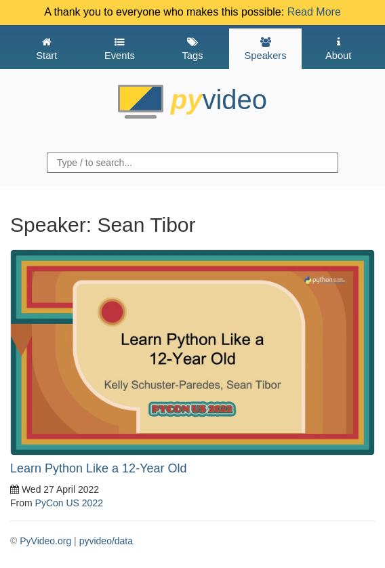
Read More (314, 12)
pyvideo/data (106, 540)
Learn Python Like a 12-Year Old (98, 468)
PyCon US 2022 (69, 503)
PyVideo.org (45, 540)
